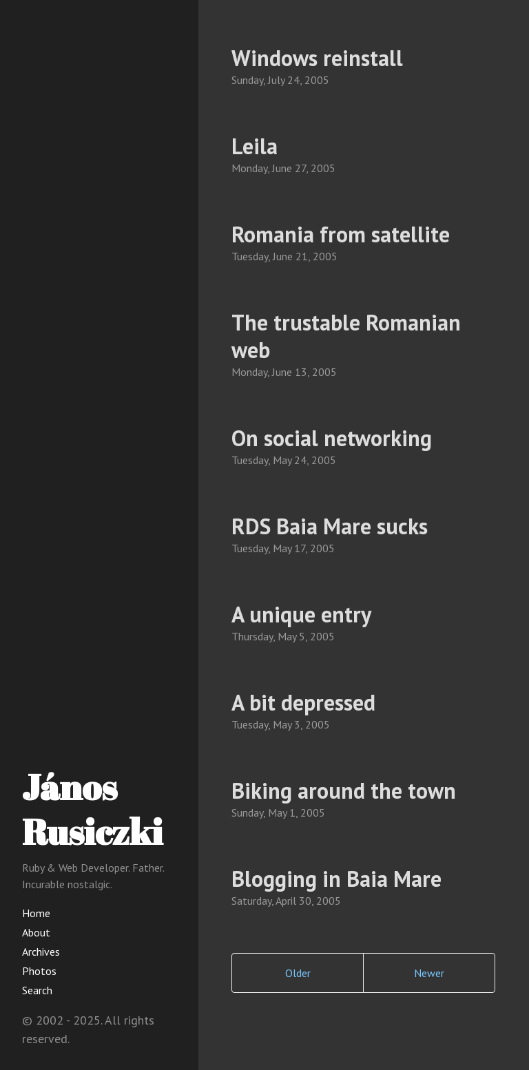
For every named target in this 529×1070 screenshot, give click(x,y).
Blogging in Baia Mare (336, 878)
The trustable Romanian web (346, 336)
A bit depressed (303, 702)
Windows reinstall (317, 57)
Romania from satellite (340, 234)
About (36, 932)
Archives (41, 951)
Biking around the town (343, 790)
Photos (39, 971)
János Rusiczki (92, 808)
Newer (429, 973)
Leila (254, 146)
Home (36, 913)
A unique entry (301, 614)
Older (298, 973)
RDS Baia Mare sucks (329, 526)
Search (37, 990)
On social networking (331, 437)
